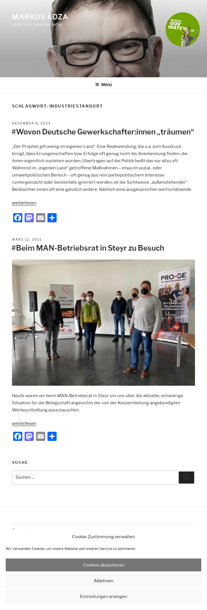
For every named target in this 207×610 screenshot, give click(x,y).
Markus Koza (40, 17)
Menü (103, 84)
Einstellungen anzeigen (103, 596)
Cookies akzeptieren (103, 565)
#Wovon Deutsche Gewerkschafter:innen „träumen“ (102, 131)
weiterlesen (24, 202)
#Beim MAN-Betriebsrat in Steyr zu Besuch (87, 248)
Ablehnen (104, 580)
